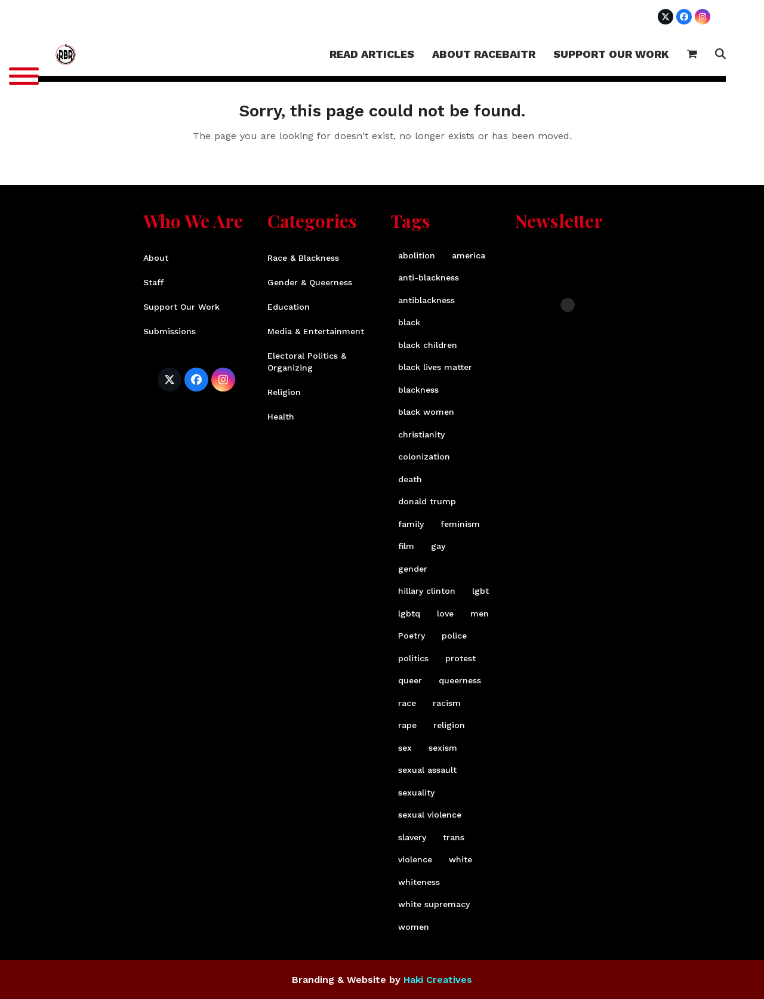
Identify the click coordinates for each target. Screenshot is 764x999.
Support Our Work (181, 307)
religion (449, 725)
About (155, 258)
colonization (424, 456)
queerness (460, 680)
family (411, 524)
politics (413, 658)
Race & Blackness (303, 258)
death (410, 479)
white (460, 859)
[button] (692, 55)
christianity (421, 434)
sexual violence (429, 814)
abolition (416, 255)
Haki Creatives (437, 979)
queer (410, 680)
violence (415, 859)
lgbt (480, 591)
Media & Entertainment (315, 331)
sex (405, 748)
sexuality (416, 792)
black (409, 322)
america (468, 255)
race (407, 703)
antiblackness (426, 300)
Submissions (169, 331)
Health (280, 416)
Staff (153, 282)
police (454, 635)
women (413, 927)
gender (412, 569)
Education (288, 307)
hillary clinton (426, 591)
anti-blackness (428, 277)
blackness (418, 389)
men (479, 613)
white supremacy (434, 904)
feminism (460, 524)
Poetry (411, 635)
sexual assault (427, 770)
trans (453, 837)
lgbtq (409, 613)
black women (426, 412)
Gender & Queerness (309, 282)
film (406, 546)
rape (407, 725)
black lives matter (435, 367)
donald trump (427, 501)
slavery (412, 837)
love (445, 613)
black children (427, 345)
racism (447, 703)
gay (438, 546)
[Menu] (24, 76)
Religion (284, 392)
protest (460, 658)
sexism (443, 748)
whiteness (419, 882)
